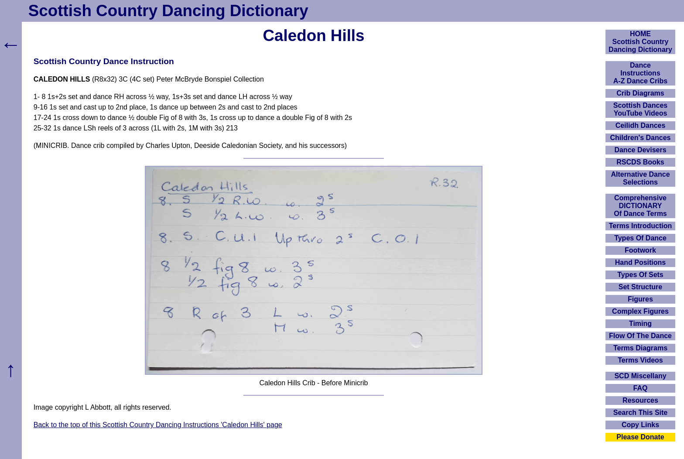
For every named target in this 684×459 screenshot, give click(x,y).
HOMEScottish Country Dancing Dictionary (640, 41)
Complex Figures (640, 311)
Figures (640, 299)
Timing (640, 323)
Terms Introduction (640, 226)
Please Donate (640, 437)
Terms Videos (640, 360)
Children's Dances (640, 137)
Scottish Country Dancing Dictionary (168, 11)
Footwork (640, 250)
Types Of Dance (640, 238)
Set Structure (640, 287)
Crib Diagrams (640, 93)
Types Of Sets (640, 274)
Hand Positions (640, 262)
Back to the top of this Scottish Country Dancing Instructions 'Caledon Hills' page (158, 424)
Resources (640, 400)
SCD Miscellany (640, 376)
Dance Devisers (640, 150)
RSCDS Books (640, 162)
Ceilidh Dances (641, 125)
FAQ (640, 388)
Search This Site (640, 412)
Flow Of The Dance (640, 335)
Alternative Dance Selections (640, 178)
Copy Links (640, 424)
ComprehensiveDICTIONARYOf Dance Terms (640, 205)
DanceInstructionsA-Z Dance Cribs (640, 73)
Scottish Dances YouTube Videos (640, 109)
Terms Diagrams (640, 348)
